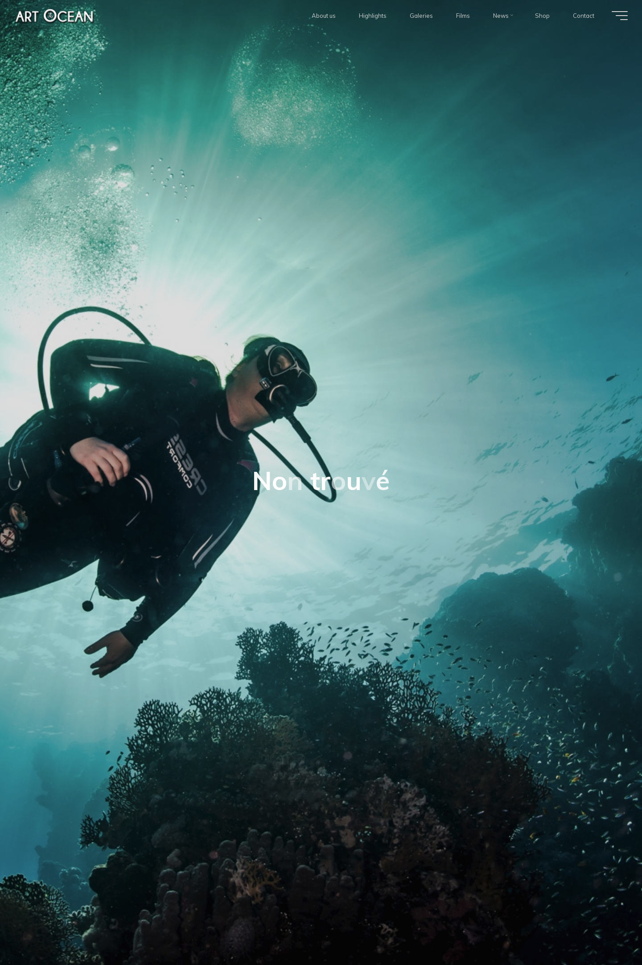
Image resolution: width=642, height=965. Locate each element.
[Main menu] (620, 15)
